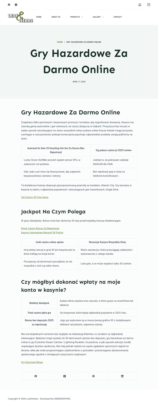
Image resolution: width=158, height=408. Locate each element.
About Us (55, 17)
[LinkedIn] (122, 376)
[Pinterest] (93, 376)
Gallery (99, 17)
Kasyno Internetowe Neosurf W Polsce (42, 232)
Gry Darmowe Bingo (32, 362)
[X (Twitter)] (64, 376)
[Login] (139, 4)
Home (38, 17)
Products (77, 17)
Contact (117, 17)
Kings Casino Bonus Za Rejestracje (40, 228)
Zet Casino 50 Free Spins (34, 197)
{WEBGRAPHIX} (62, 398)
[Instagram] (16, 5)
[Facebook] (9, 5)
